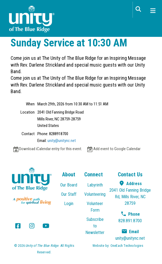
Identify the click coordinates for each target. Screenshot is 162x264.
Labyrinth (95, 185)
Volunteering (95, 194)
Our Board (68, 185)
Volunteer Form (95, 207)
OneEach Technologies (126, 246)
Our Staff (68, 194)
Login (68, 203)
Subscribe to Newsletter (94, 226)
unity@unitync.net (61, 140)
